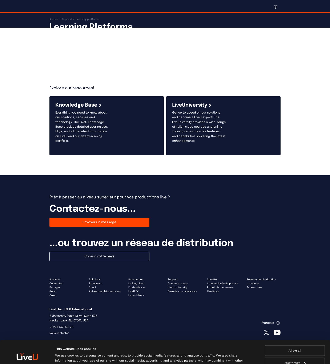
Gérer (53, 291)
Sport (92, 287)
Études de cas (137, 287)
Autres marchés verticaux (105, 291)
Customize (295, 341)
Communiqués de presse (222, 283)
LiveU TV (133, 291)
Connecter (56, 283)
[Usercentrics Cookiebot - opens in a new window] (27, 356)
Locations (253, 283)
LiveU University (177, 287)
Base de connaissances (182, 291)
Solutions (95, 279)
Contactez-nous (178, 283)
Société (212, 279)
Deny (295, 353)
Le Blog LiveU (136, 283)
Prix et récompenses (220, 287)
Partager (54, 287)
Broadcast (95, 283)
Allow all (295, 329)
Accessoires (254, 287)
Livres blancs (136, 295)
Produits (54, 279)
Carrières (213, 291)
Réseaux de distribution (261, 279)
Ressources (135, 279)
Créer (53, 295)
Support (67, 19)
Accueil (53, 19)
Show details (65, 355)
